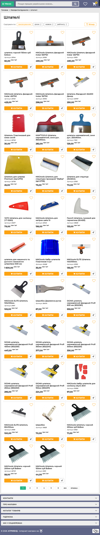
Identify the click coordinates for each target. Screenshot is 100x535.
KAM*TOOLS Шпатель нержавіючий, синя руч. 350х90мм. (50, 138)
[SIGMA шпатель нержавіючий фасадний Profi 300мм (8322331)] (81, 330)
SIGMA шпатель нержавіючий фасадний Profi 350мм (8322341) (50, 345)
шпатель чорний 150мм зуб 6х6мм (18, 55)
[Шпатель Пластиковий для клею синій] (18, 123)
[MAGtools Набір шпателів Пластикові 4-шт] (50, 247)
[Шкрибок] (50, 413)
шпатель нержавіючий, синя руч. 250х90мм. (81, 137)
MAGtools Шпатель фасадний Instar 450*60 (18, 96)
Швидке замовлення (30, 67)
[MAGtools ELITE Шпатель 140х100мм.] (81, 247)
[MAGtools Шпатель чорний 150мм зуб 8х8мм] (50, 454)
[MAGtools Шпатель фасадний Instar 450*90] (81, 40)
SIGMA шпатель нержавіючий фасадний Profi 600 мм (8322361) (81, 304)
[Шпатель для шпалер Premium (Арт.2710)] (18, 164)
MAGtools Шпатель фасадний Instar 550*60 (50, 55)
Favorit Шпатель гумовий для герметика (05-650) (81, 220)
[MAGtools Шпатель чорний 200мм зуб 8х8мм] (18, 454)
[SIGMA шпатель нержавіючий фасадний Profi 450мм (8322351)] (18, 330)
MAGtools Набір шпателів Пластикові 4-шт (50, 261)
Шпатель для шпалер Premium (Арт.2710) (18, 179)
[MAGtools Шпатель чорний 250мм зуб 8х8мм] (81, 413)
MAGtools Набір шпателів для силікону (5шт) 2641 (81, 386)
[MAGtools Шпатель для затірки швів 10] (50, 206)
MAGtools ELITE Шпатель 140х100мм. (81, 261)
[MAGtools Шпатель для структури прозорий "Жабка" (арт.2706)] (50, 164)
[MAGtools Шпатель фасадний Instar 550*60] (50, 40)
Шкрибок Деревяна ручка (50, 302)
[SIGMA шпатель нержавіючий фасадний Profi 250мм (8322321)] (18, 371)
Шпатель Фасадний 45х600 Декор (81, 96)
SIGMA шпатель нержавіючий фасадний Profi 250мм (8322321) (18, 387)
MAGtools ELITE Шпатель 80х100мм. (18, 427)
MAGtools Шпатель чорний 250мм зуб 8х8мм (81, 427)
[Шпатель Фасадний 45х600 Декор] (81, 82)
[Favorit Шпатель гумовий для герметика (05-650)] (81, 206)
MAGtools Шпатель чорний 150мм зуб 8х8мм (50, 468)
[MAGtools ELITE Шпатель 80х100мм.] (18, 413)
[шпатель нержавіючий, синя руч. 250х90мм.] (81, 123)
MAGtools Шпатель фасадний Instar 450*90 (81, 55)
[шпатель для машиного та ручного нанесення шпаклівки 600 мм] (18, 247)
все (65, 488)
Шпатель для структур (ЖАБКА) (81, 179)
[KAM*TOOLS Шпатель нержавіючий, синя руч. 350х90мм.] (50, 123)
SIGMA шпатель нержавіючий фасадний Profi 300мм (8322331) (81, 345)
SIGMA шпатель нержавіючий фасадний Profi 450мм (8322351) (18, 345)
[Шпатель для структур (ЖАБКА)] (81, 164)
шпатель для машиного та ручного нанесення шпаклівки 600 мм (18, 262)
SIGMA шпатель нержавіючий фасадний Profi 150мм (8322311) (50, 387)
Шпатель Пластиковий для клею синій (18, 137)
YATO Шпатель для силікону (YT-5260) (18, 220)
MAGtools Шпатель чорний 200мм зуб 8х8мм (18, 468)
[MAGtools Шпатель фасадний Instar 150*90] (50, 82)
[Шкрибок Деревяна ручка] (50, 288)
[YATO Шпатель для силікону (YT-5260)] (18, 206)
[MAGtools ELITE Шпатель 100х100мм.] (18, 288)
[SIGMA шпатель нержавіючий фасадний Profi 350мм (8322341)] (50, 330)
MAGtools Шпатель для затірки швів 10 (50, 220)
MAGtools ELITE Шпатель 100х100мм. (18, 303)
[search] (47, 3)
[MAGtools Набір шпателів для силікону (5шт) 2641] (81, 371)
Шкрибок (50, 426)
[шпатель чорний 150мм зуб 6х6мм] (18, 40)
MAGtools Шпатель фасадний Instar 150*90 (50, 96)
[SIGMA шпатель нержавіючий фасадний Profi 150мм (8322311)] (50, 371)
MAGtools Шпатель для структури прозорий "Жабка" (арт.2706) (50, 180)
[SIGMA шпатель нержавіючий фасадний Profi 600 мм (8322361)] (81, 288)
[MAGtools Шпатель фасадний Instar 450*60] (18, 82)
